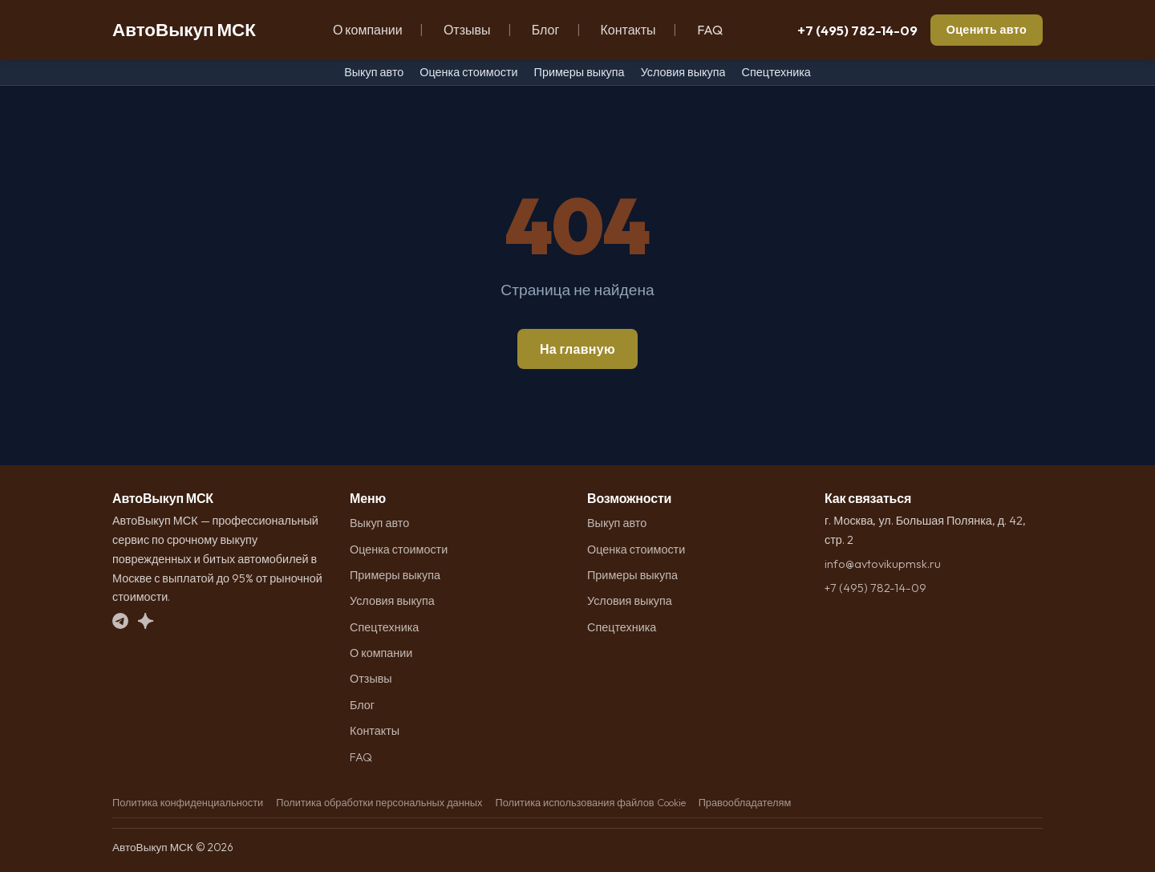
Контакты (627, 30)
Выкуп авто (373, 72)
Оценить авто (986, 29)
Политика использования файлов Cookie (590, 802)
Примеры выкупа (579, 72)
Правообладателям (745, 802)
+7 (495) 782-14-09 (857, 30)
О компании (368, 30)
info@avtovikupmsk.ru (883, 564)
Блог (546, 30)
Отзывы (467, 30)
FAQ (710, 30)
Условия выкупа (683, 72)
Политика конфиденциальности (187, 802)
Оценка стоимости (468, 72)
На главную (577, 349)
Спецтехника (775, 72)
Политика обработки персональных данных (379, 802)
